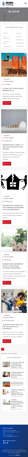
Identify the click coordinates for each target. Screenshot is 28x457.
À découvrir (6, 37)
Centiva (17, 455)
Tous (6, 33)
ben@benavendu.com (12, 436)
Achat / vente (6, 42)
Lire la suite (6, 163)
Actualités (7, 46)
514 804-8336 (9, 434)
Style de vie (20, 46)
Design (18, 33)
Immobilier (19, 39)
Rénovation (20, 43)
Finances (19, 36)
